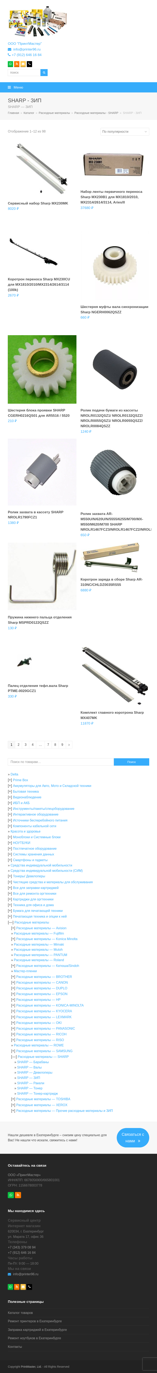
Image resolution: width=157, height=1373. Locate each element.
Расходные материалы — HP (38, 999)
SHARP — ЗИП (28, 1078)
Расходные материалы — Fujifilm (39, 933)
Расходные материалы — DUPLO (41, 988)
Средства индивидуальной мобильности (41, 865)
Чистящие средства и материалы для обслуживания (53, 882)
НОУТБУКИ (21, 843)
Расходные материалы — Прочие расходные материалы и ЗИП (64, 1110)
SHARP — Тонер (30, 1088)
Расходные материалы (32, 922)
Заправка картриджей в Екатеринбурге (37, 1329)
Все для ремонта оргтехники (34, 893)
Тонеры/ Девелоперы (29, 876)
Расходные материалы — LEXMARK (44, 1017)
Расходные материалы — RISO (40, 1040)
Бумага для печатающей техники (38, 910)
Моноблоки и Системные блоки (37, 837)
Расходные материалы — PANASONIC (45, 1028)
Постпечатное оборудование (34, 848)
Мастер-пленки (25, 971)
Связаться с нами (133, 1137)
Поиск (131, 762)
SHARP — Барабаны (33, 1062)
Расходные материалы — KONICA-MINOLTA (50, 1005)
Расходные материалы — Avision (41, 928)
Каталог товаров (20, 1313)
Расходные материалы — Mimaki (39, 944)
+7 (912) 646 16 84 (26, 55)
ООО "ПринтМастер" (25, 44)
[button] (78, 87)
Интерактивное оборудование (35, 814)
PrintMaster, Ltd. (31, 1366)
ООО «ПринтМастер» (24, 1175)
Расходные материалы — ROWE (39, 1045)
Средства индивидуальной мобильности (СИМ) (47, 870)
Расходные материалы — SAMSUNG (44, 1051)
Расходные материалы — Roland (39, 960)
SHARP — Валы (29, 1067)
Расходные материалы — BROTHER (44, 977)
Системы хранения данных (33, 854)
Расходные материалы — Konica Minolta (46, 939)
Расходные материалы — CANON (42, 982)
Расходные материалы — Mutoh (38, 949)
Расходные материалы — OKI (39, 1023)
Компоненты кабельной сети (34, 826)
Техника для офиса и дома (33, 905)
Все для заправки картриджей (35, 888)
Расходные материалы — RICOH (41, 1034)
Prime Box (20, 780)
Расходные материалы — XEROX (41, 1105)
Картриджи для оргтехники (33, 899)
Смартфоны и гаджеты (30, 860)
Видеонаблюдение (27, 797)
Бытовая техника (26, 791)
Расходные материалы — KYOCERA (44, 1011)
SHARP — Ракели (30, 1083)
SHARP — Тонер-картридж (37, 1093)
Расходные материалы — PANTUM (40, 955)
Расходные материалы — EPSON (41, 994)
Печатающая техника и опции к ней (40, 916)
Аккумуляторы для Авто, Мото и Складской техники (52, 786)
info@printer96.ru (26, 49)
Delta (14, 774)
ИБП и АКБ (21, 803)
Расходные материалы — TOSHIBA (43, 1099)
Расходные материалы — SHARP (43, 1056)
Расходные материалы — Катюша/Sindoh (47, 965)
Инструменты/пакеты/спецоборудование (43, 808)
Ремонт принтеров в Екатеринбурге (35, 1321)
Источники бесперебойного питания (40, 820)
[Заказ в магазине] (125, 131)
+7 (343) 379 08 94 (22, 1247)
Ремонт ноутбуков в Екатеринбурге (34, 1338)
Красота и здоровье (25, 831)
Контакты (15, 1346)
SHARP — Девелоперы (35, 1072)
